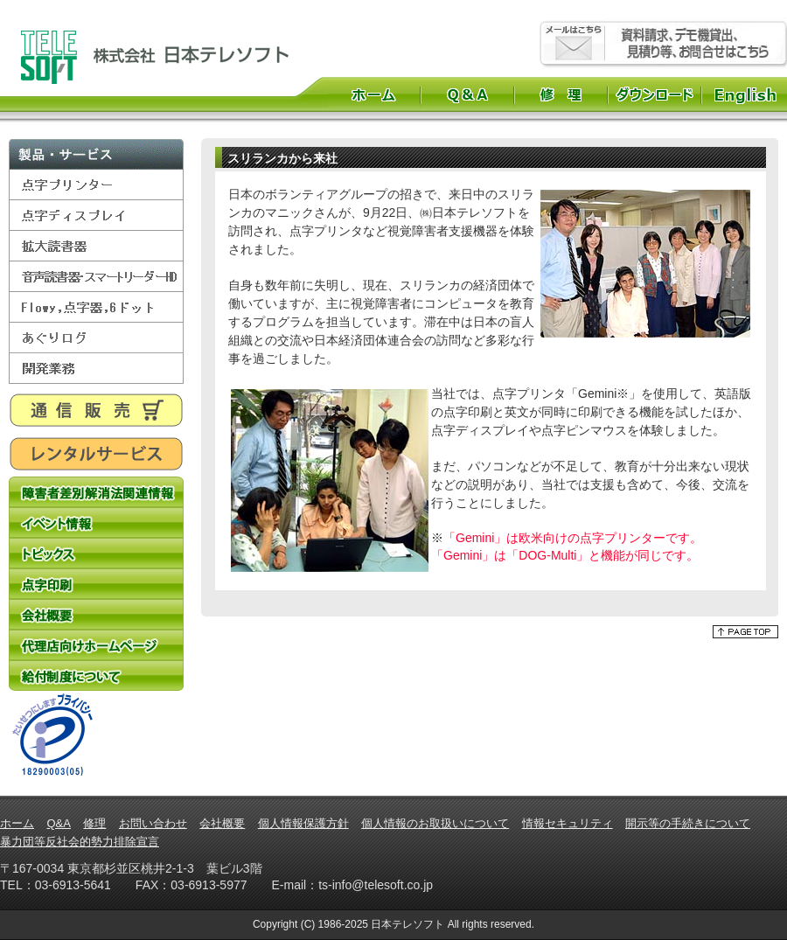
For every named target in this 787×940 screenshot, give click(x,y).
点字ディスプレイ (96, 215)
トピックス (96, 553)
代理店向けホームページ (96, 645)
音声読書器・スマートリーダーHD (96, 276)
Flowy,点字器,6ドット (96, 307)
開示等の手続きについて (687, 823)
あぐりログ (96, 338)
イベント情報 (96, 522)
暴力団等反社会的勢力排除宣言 (79, 841)
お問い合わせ (153, 823)
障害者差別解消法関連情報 (96, 492)
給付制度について (96, 675)
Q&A (467, 94)
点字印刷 (96, 583)
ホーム (374, 94)
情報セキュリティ (567, 823)
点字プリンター (96, 185)
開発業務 (96, 368)
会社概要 (96, 614)
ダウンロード (654, 94)
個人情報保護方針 (303, 823)
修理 (561, 94)
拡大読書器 (96, 246)
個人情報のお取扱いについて (435, 823)
